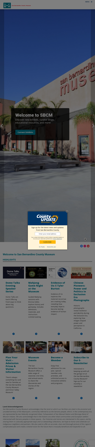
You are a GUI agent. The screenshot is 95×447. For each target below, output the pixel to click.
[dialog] (47, 230)
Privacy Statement (57, 238)
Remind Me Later (51, 247)
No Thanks (42, 247)
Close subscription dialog (67, 211)
